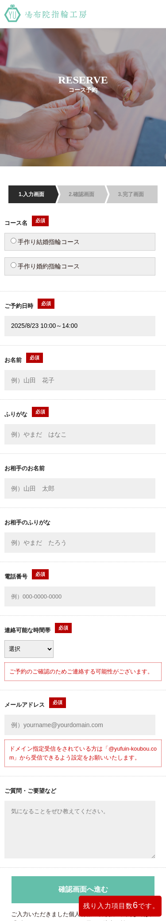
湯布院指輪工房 (83, 14)
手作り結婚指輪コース (45, 241)
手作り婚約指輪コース (45, 266)
